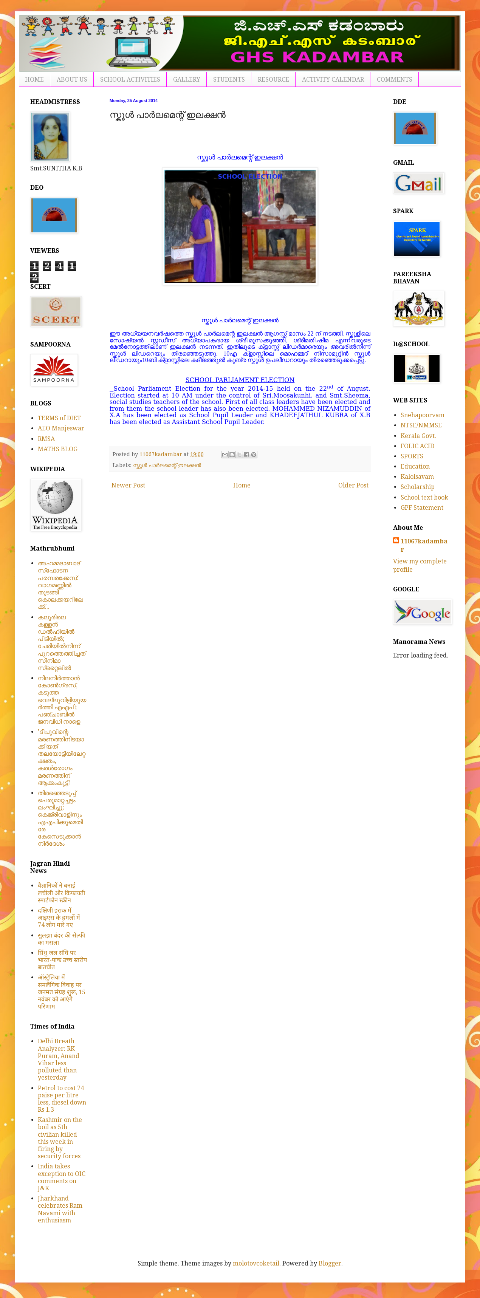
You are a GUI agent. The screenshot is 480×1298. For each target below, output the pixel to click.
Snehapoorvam (422, 415)
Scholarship (418, 486)
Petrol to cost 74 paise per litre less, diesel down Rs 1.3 (62, 1099)
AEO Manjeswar (61, 428)
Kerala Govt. (418, 435)
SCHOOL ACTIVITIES (130, 79)
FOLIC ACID (417, 446)
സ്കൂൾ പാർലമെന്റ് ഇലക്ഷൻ (167, 465)
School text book (424, 497)
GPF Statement (422, 507)
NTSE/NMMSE (421, 425)
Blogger (330, 1263)
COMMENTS (394, 79)
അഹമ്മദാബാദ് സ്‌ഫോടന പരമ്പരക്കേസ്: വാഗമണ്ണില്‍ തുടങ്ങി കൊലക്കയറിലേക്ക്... (60, 585)
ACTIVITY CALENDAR (333, 79)
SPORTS (412, 456)
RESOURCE (273, 79)
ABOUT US (72, 79)
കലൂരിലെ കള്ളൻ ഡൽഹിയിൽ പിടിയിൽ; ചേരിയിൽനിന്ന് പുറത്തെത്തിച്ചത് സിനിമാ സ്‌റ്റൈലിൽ (61, 642)
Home (242, 485)
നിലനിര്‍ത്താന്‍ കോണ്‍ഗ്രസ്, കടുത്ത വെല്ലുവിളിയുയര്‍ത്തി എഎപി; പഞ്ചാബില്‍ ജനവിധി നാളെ (62, 700)
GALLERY (186, 79)
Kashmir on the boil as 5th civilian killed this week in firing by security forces (60, 1138)
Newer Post (128, 485)
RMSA (46, 438)
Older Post (353, 485)
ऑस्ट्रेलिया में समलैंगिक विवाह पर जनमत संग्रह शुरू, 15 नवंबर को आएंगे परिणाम (61, 992)
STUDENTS (229, 79)
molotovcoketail (256, 1263)
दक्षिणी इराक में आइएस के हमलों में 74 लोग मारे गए (59, 917)
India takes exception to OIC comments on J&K (61, 1177)
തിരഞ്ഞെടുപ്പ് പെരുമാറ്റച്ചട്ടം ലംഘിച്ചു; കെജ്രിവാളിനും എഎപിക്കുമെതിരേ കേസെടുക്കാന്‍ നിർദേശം (60, 818)
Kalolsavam (417, 476)
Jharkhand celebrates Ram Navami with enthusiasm (60, 1209)
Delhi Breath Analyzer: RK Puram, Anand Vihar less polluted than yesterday (58, 1059)
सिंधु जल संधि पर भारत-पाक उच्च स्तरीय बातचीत (62, 960)
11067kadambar (424, 545)
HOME (34, 79)
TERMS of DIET (59, 418)
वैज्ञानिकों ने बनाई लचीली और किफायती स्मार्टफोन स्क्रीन (61, 892)
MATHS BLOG (57, 449)
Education (415, 466)
